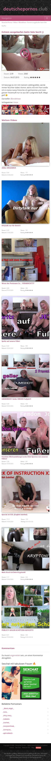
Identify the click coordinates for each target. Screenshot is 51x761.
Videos (15, 22)
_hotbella (6, 719)
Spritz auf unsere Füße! (11, 341)
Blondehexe (22, 22)
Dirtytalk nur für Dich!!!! (11, 225)
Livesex (11, 748)
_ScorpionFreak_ (9, 726)
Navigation (7, 18)
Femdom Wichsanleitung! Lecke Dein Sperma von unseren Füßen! (25, 457)
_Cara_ (5, 712)
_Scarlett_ (6, 723)
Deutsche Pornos (7, 22)
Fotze (16, 102)
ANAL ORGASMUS (9, 168)
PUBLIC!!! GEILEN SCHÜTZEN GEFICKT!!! (18, 630)
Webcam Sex (26, 748)
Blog (33, 748)
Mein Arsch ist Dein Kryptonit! (14, 572)
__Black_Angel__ (8, 708)
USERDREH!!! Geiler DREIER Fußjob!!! (16, 399)
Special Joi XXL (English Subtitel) (14, 514)
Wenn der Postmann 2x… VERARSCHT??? (18, 283)
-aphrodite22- (8, 733)
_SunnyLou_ (7, 730)
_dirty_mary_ (7, 715)
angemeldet (15, 655)
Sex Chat (18, 748)
